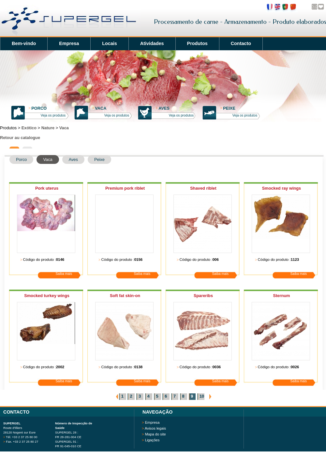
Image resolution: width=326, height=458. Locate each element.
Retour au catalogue (20, 137)
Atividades (152, 43)
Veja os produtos (53, 115)
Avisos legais (155, 428)
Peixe (227, 108)
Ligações (152, 440)
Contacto (241, 43)
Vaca (99, 108)
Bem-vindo (24, 43)
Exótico (29, 127)
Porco (37, 108)
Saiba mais (64, 274)
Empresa (69, 43)
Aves (163, 108)
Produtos (197, 43)
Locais (109, 43)
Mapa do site (155, 434)
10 (202, 396)
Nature (48, 127)
